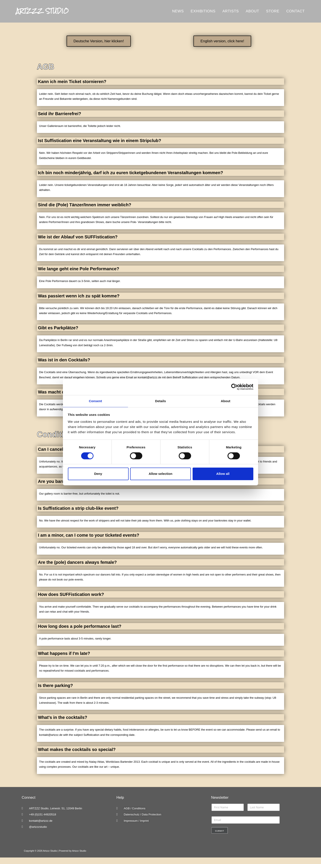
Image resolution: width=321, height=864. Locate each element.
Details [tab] (160, 401)
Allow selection (160, 474)
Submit (219, 830)
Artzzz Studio (46, 11)
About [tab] (225, 401)
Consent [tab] (95, 401)
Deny (98, 474)
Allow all (222, 474)
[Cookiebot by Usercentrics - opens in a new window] (234, 386)
